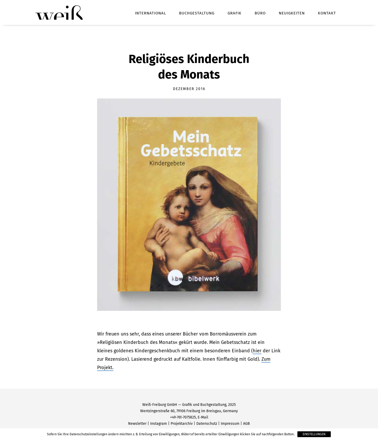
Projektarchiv (182, 423)
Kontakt (327, 13)
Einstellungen (314, 434)
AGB (246, 423)
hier (257, 351)
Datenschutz (206, 423)
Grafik (235, 13)
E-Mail (203, 417)
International (150, 13)
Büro (260, 13)
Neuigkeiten (292, 13)
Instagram (158, 423)
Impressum (230, 423)
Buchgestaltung (196, 13)
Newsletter (137, 423)
